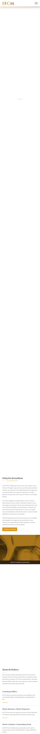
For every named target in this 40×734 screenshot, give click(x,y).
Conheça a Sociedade (10, 529)
